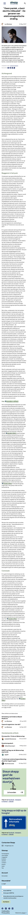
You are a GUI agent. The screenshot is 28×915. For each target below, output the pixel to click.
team (3, 866)
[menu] (5, 3)
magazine (4, 857)
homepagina (5, 853)
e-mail (3, 884)
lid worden (5, 876)
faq (3, 868)
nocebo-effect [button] (12, 401)
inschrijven (6, 902)
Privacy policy (6, 913)
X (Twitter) (5, 801)
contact (4, 862)
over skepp (5, 855)
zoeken (25, 3)
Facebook (11, 799)
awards (4, 861)
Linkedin (11, 801)
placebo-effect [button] (11, 433)
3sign (23, 913)
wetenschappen (14, 65)
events (3, 864)
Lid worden (11, 792)
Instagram (18, 799)
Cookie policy (6, 911)
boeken (4, 859)
